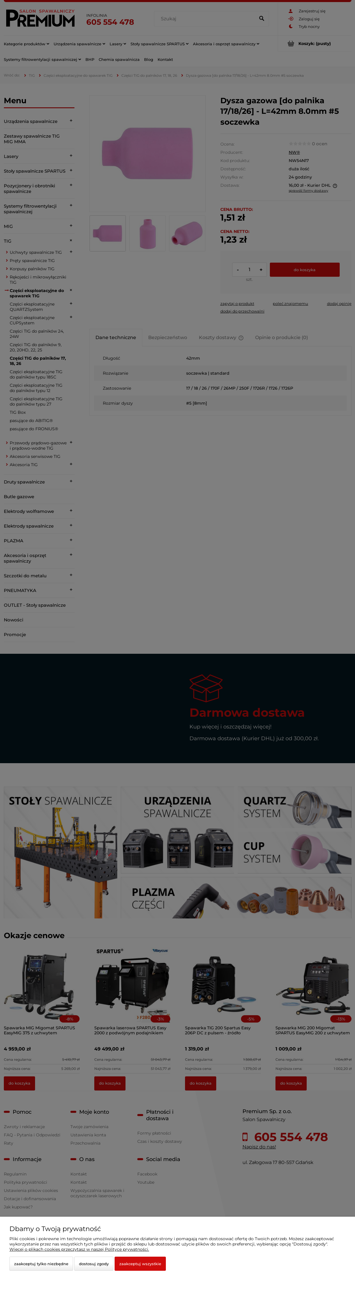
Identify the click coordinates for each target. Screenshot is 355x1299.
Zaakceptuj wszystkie (140, 1263)
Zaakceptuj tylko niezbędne (41, 1263)
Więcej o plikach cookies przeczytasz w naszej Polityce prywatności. (79, 1249)
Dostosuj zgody (94, 1263)
